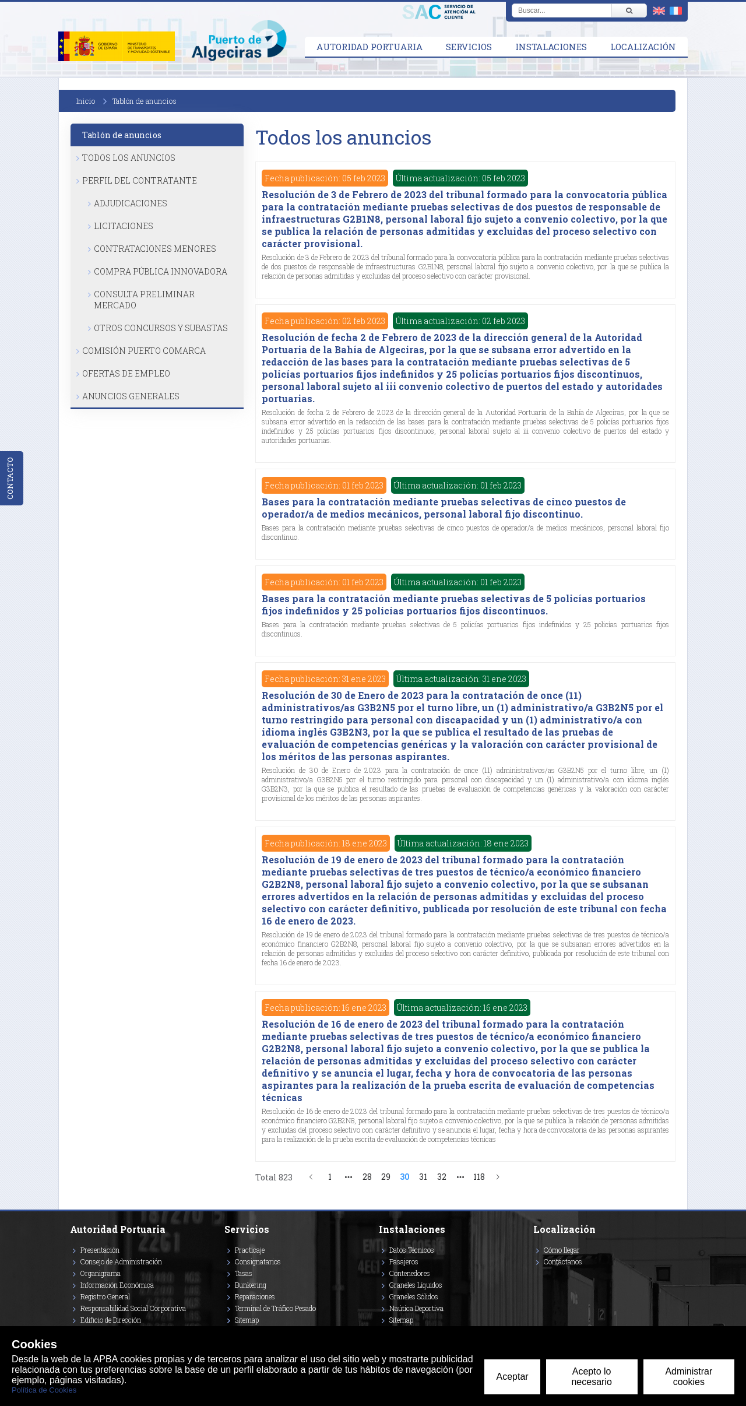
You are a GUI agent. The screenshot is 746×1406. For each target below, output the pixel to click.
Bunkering (250, 1284)
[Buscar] (628, 10)
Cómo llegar (562, 1249)
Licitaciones (123, 225)
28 (367, 1176)
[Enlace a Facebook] (535, 1278)
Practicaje (250, 1249)
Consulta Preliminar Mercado (144, 300)
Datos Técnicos (411, 1249)
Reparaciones (255, 1296)
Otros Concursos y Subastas (161, 327)
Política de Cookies (44, 1390)
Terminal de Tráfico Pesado (275, 1308)
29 (385, 1176)
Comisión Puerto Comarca (144, 350)
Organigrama (100, 1273)
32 (441, 1176)
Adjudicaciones (130, 203)
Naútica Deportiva (416, 1308)
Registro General (105, 1296)
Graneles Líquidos (415, 1284)
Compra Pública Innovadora (160, 271)
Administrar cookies (688, 1376)
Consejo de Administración (121, 1261)
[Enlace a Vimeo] (538, 1278)
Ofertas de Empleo (126, 373)
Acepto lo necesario (591, 1376)
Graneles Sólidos (413, 1296)
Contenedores (409, 1273)
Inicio (85, 101)
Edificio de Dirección (110, 1319)
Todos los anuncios (128, 157)
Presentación (99, 1249)
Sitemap (247, 1319)
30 (405, 1176)
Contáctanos (563, 1261)
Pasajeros (403, 1261)
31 (423, 1176)
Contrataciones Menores (155, 248)
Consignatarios (258, 1261)
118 (479, 1176)
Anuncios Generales (131, 396)
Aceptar (512, 1377)
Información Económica (117, 1284)
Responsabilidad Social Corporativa (133, 1308)
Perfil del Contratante (139, 180)
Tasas (243, 1273)
